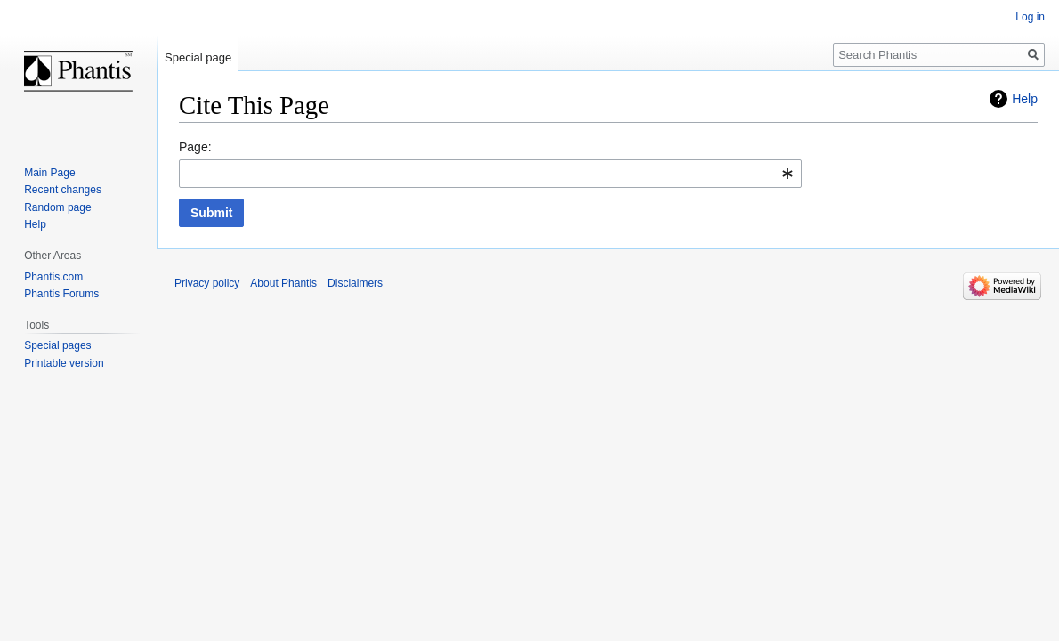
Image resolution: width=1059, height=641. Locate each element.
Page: (195, 147)
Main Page (49, 172)
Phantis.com (53, 277)
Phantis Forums (61, 294)
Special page (198, 57)
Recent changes (62, 189)
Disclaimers (355, 283)
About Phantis (283, 283)
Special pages (57, 345)
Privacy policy (206, 283)
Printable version (63, 363)
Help (1025, 99)
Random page (57, 207)
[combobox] (490, 173)
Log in (1030, 17)
